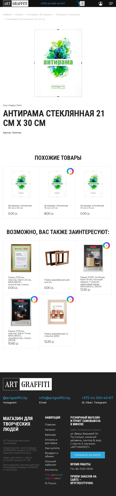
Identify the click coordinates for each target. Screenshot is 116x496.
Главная (50, 424)
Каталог (50, 429)
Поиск (52, 483)
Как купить (52, 448)
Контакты (51, 469)
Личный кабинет (50, 463)
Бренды (50, 434)
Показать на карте (88, 455)
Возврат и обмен (51, 455)
